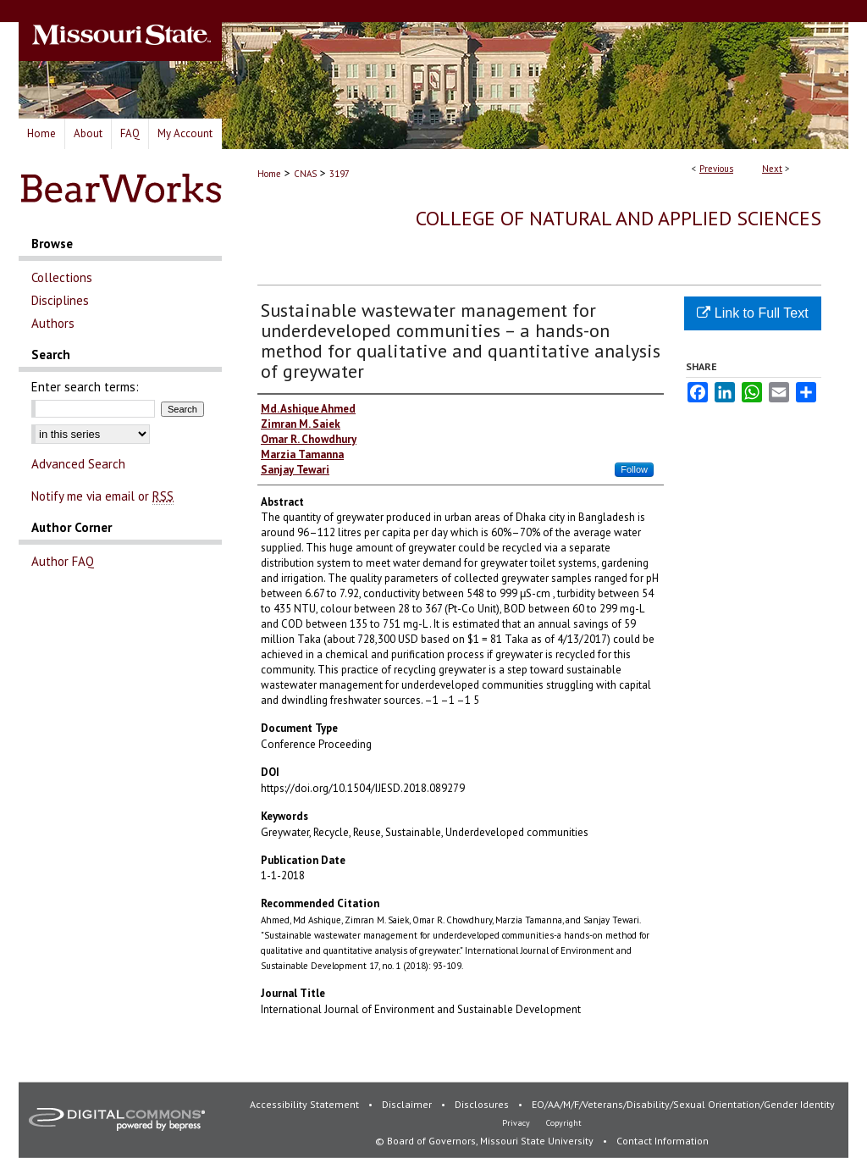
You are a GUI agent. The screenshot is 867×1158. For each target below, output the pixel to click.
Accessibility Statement (306, 1104)
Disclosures (483, 1104)
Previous (716, 169)
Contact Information (662, 1140)
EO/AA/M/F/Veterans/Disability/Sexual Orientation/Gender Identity (683, 1104)
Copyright (564, 1122)
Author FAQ (62, 561)
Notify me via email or (102, 496)
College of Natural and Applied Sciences (618, 218)
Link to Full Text (752, 313)
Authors (53, 323)
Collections (61, 277)
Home (269, 174)
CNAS (305, 174)
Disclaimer (408, 1104)
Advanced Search (78, 464)
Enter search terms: (85, 387)
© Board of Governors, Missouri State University (485, 1140)
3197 (339, 174)
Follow (634, 469)
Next (772, 169)
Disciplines (60, 300)
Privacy (517, 1122)
